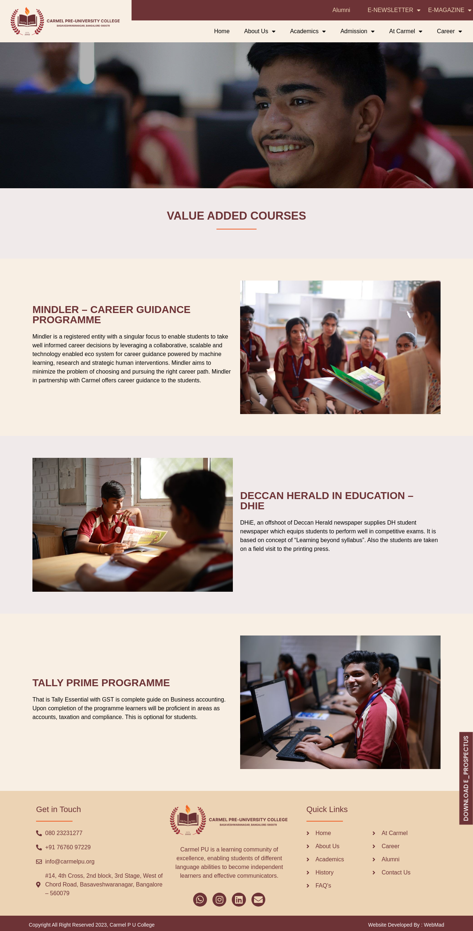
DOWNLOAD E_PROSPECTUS (465, 778)
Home (222, 31)
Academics (308, 31)
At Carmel (405, 31)
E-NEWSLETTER (394, 10)
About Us (259, 31)
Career (449, 31)
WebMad (434, 925)
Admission (357, 31)
